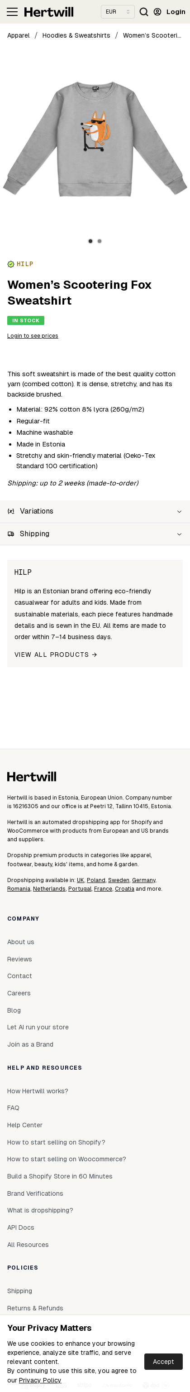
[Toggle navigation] (12, 11)
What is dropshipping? (40, 1210)
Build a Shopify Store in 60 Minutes (60, 1176)
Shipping (19, 1291)
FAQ (13, 1107)
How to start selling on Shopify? (56, 1142)
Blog (14, 1010)
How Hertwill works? (37, 1091)
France (103, 889)
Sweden (118, 880)
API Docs (20, 1227)
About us (20, 942)
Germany (143, 880)
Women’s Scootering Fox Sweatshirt (153, 35)
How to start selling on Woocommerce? (66, 1159)
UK (80, 880)
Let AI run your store (38, 1027)
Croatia (124, 889)
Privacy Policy (40, 1380)
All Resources (28, 1244)
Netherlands (49, 889)
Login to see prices (32, 336)
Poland (96, 880)
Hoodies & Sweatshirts (76, 35)
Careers (19, 993)
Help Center (25, 1125)
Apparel (18, 35)
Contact (19, 976)
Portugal (79, 889)
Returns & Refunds (35, 1308)
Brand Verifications (35, 1193)
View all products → (56, 654)
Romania (18, 889)
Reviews (19, 959)
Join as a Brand (30, 1044)
